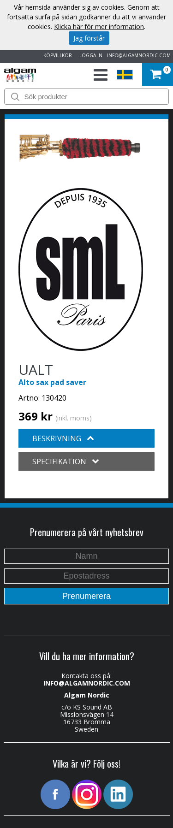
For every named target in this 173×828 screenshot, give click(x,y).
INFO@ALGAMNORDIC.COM (139, 55)
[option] (79, 148)
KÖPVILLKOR (56, 55)
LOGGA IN (89, 55)
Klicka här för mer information (99, 26)
